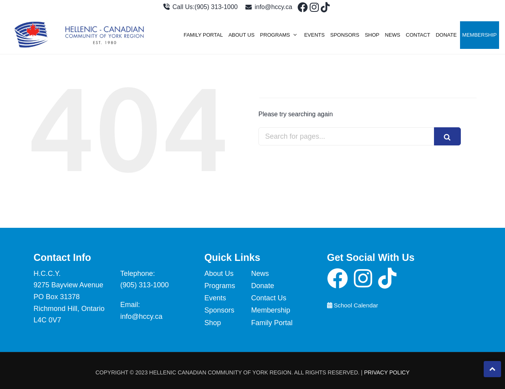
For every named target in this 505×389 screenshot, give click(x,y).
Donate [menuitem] (446, 35)
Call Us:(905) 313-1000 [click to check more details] (200, 7)
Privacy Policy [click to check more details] (387, 372)
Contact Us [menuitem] (268, 298)
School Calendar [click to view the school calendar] (352, 305)
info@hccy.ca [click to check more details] (268, 7)
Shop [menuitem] (372, 35)
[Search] (447, 136)
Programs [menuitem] (275, 35)
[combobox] (350, 136)
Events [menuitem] (314, 35)
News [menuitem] (392, 35)
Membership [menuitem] (479, 35)
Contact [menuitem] (418, 35)
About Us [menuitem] (241, 35)
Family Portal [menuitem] (203, 35)
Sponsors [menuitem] (344, 35)
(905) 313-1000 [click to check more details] (144, 285)
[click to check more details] (301, 9)
